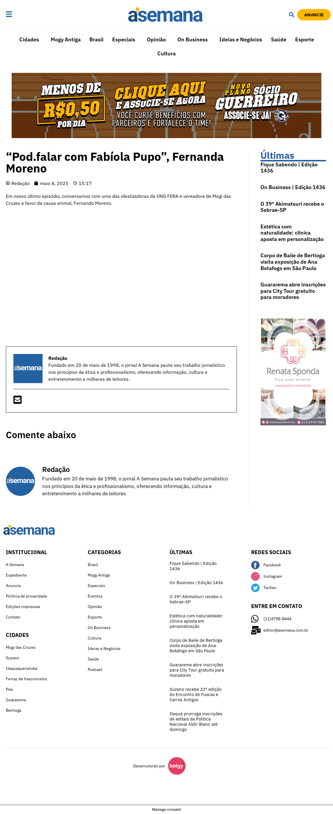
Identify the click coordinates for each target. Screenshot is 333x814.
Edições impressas (23, 606)
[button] (24, 14)
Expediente (16, 575)
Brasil (96, 39)
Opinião (156, 39)
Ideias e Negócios (240, 39)
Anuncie (13, 585)
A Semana (15, 564)
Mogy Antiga (66, 39)
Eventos (95, 596)
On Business (192, 39)
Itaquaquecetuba (21, 668)
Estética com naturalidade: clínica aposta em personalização (292, 232)
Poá (9, 689)
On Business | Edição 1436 (292, 187)
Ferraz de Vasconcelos (26, 678)
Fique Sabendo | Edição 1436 (289, 167)
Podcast (95, 669)
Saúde (278, 39)
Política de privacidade (26, 596)
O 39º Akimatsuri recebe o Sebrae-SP (292, 207)
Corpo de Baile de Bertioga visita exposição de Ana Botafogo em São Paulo (292, 261)
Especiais (123, 39)
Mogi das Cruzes (21, 647)
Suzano (12, 657)
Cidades (29, 39)
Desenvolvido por (149, 766)
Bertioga (13, 710)
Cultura (166, 53)
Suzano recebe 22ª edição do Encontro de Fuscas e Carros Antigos (195, 694)
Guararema (16, 699)
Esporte (304, 39)
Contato (13, 617)
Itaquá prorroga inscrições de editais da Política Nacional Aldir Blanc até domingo (196, 721)
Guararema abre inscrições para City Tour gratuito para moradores (293, 290)
